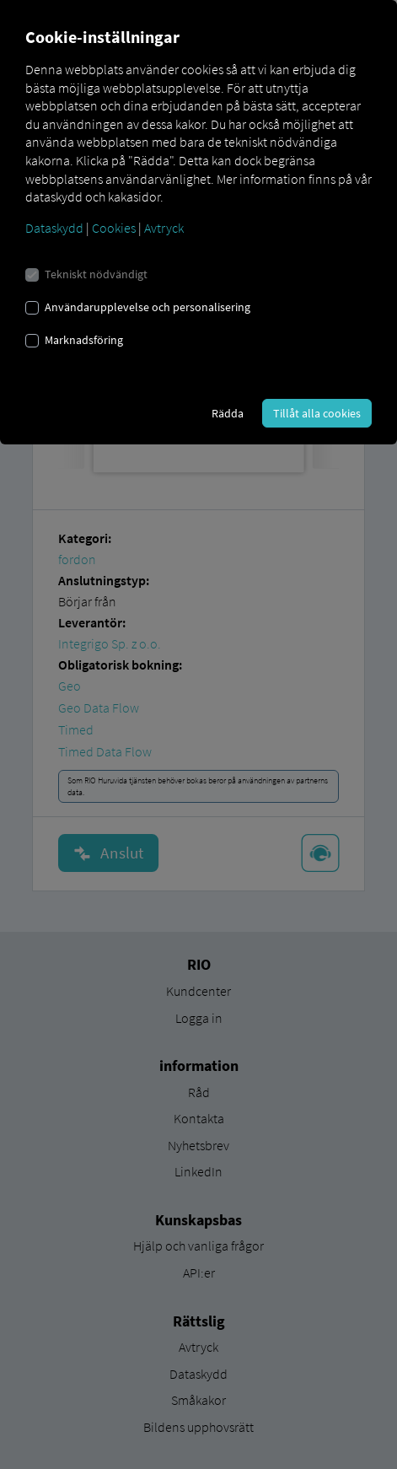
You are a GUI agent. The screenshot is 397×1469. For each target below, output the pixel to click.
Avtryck (164, 227)
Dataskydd (54, 227)
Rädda (228, 413)
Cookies (114, 227)
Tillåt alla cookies (317, 413)
